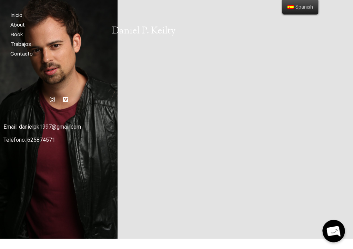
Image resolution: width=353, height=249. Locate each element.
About (17, 25)
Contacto (21, 54)
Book (16, 34)
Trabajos (20, 44)
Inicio (16, 15)
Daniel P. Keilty (143, 31)
